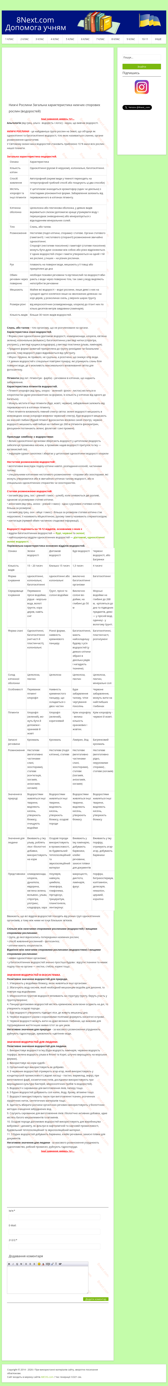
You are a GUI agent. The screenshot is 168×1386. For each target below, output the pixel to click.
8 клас (115, 39)
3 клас (40, 39)
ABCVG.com (47, 1376)
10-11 (145, 39)
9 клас (131, 39)
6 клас (85, 39)
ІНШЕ (158, 39)
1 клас (9, 39)
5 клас (70, 39)
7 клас (100, 39)
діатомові (80, 537)
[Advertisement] (57, 77)
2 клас (24, 39)
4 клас (55, 39)
